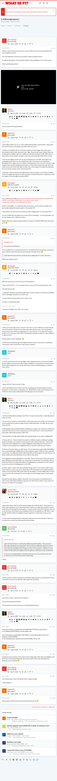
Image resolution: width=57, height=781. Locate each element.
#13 (54, 575)
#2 (54, 123)
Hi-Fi (20, 727)
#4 (54, 195)
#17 (54, 676)
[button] (3, 3)
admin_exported (11, 744)
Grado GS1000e (12, 717)
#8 (54, 359)
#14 (54, 595)
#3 (54, 142)
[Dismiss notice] (53, 11)
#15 (54, 626)
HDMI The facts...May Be (15, 734)
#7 (54, 325)
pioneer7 (9, 736)
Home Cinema (25, 736)
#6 (54, 278)
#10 (54, 413)
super (14, 737)
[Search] (54, 3)
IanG (8, 727)
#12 (54, 535)
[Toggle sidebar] (51, 3)
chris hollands (6, 21)
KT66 (8, 719)
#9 (54, 381)
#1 (54, 48)
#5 (54, 238)
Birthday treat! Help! (14, 742)
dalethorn (14, 721)
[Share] (51, 48)
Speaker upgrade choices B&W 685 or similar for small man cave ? (28, 726)
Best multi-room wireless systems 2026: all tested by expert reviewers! (27, 12)
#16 (54, 654)
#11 (54, 502)
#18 (54, 698)
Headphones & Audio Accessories (28, 719)
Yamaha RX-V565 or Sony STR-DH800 (19, 750)
